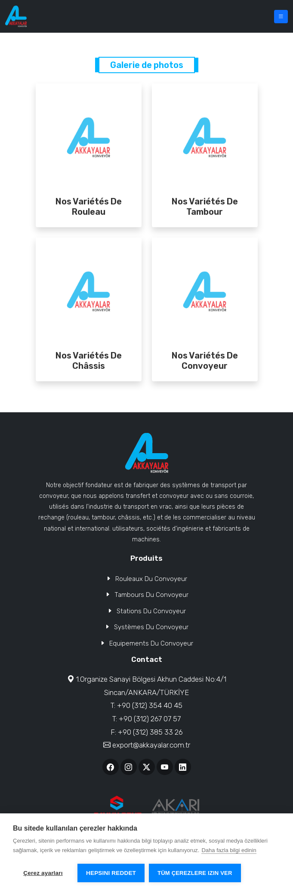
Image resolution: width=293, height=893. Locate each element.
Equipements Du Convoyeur (151, 643)
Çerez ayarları (42, 873)
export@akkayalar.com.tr (151, 745)
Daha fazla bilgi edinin (228, 850)
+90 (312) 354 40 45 (149, 705)
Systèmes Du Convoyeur (151, 627)
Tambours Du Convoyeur (151, 595)
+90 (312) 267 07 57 (150, 718)
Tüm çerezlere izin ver (194, 873)
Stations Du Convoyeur (151, 611)
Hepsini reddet (111, 873)
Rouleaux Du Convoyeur (151, 579)
